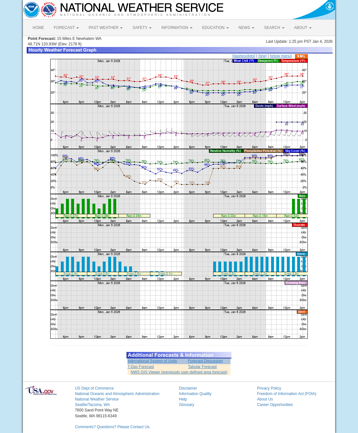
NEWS (246, 27)
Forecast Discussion (205, 361)
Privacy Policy (269, 388)
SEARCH (274, 27)
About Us (265, 399)
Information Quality (195, 394)
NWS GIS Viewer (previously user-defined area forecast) (179, 372)
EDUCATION (215, 27)
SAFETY (142, 27)
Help (183, 399)
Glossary (186, 404)
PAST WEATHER (106, 27)
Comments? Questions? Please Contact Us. (113, 427)
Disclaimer (188, 388)
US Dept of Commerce (94, 388)
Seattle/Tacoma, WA (92, 404)
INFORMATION (176, 27)
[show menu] (281, 56)
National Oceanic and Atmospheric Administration (117, 394)
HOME (38, 27)
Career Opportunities (275, 404)
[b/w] (263, 56)
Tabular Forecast (202, 366)
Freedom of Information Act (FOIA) (286, 394)
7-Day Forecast (140, 366)
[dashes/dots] (243, 56)
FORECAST (66, 27)
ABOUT (303, 27)
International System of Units (152, 361)
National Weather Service (97, 399)
